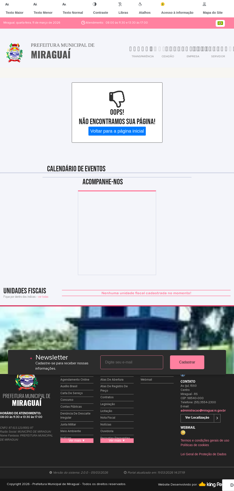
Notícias (105, 424)
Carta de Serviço (71, 393)
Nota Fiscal (107, 417)
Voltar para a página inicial (117, 131)
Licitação (106, 411)
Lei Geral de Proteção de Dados (203, 454)
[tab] (125, 52)
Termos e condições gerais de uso (205, 440)
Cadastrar (187, 362)
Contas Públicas (71, 406)
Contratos (107, 397)
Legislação (107, 404)
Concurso (66, 399)
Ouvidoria (106, 431)
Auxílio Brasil (68, 386)
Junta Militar (68, 424)
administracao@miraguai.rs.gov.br (203, 410)
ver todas (43, 296)
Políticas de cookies (195, 445)
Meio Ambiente (70, 431)
